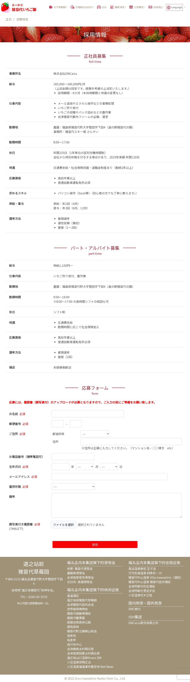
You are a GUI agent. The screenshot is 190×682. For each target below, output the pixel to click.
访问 (104, 7)
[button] (177, 7)
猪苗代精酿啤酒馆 (79, 613)
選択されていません (91, 524)
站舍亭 (71, 640)
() (25, 526)
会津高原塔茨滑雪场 (80, 577)
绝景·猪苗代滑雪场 (79, 568)
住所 (55, 441)
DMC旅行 (134, 609)
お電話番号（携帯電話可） (27, 456)
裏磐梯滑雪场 (76, 573)
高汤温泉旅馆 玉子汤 (142, 568)
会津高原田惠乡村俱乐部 (83, 653)
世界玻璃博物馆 (77, 609)
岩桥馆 (71, 635)
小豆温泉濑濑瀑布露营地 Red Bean (90, 666)
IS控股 (31, 603)
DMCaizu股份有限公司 (143, 623)
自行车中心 (74, 644)
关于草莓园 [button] (60, 7)
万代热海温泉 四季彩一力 (145, 573)
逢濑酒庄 (73, 595)
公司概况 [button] (139, 7)
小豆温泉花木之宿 (140, 595)
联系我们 (158, 7)
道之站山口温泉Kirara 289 (84, 657)
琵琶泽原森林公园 (79, 622)
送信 (95, 544)
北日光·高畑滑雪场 (79, 582)
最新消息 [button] (119, 7)
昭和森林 (73, 626)
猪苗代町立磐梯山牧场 (82, 631)
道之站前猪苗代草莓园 (82, 600)
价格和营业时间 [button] (83, 7)
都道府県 (58, 434)
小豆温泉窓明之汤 (79, 662)
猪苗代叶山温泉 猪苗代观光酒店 (149, 582)
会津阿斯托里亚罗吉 (141, 590)
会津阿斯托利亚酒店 (141, 586)
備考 (12, 496)
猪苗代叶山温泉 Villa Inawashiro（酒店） (155, 577)
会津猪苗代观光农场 (80, 604)
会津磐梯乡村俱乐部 (80, 649)
